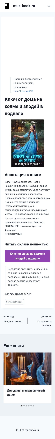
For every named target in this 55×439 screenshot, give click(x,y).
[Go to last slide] (8, 378)
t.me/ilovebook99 (23, 91)
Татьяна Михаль (14, 302)
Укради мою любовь (41, 320)
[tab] (21, 405)
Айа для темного (14, 318)
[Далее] (46, 378)
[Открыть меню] (48, 6)
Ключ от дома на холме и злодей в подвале (27, 256)
